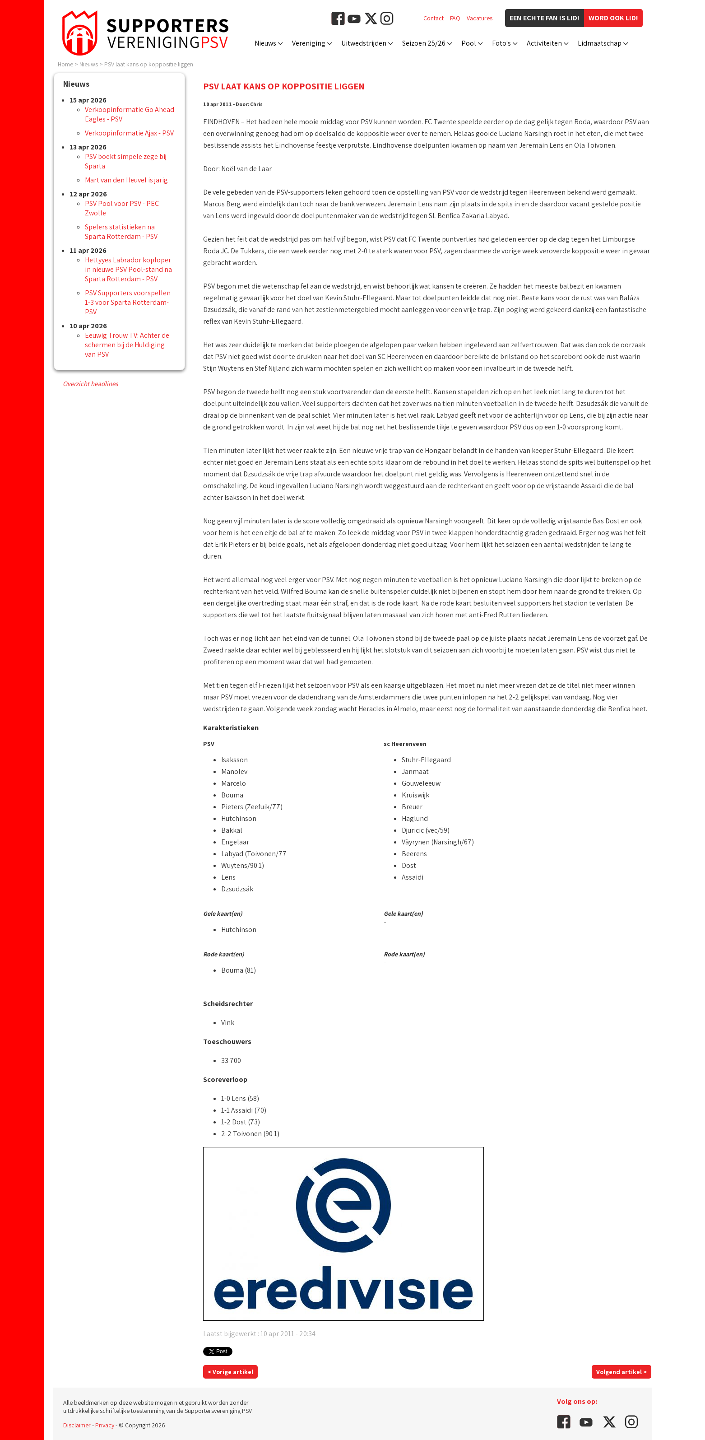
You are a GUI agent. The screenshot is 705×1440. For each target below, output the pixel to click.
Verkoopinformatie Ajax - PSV (129, 133)
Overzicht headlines (90, 383)
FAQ (455, 18)
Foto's (501, 43)
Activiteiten (544, 43)
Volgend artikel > (621, 1372)
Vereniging (308, 43)
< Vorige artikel (230, 1372)
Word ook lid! (613, 18)
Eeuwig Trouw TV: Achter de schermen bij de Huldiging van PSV (127, 345)
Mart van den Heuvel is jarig (126, 180)
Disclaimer (77, 1425)
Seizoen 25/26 (423, 43)
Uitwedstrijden (363, 43)
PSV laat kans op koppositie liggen (148, 64)
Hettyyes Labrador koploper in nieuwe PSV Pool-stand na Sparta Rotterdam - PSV (128, 269)
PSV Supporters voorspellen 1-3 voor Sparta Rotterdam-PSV (128, 302)
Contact (433, 18)
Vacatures (479, 18)
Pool (468, 43)
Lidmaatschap (600, 43)
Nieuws (265, 43)
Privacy (104, 1425)
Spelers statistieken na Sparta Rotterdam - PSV (121, 231)
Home (65, 64)
